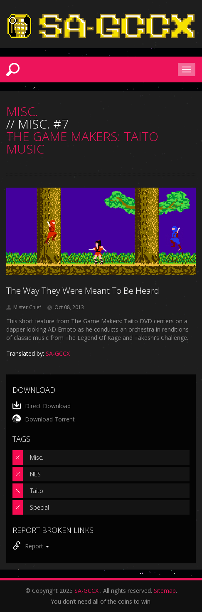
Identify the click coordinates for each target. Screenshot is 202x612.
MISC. (22, 111)
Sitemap (165, 591)
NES (35, 474)
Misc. (36, 457)
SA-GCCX (86, 591)
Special (39, 507)
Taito (36, 491)
